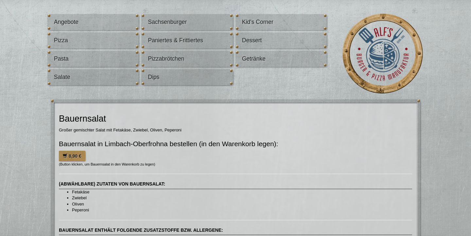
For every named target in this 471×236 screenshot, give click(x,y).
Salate (62, 77)
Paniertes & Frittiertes (175, 40)
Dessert (252, 40)
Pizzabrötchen (166, 58)
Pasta (61, 58)
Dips (153, 77)
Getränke (254, 58)
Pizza (61, 40)
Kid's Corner (257, 22)
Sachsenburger (167, 22)
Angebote (66, 22)
